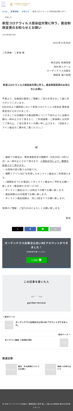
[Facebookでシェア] (30, 229)
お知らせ (8, 17)
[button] (55, 229)
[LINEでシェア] (43, 229)
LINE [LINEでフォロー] (37, 260)
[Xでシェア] (17, 229)
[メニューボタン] (3, 4)
